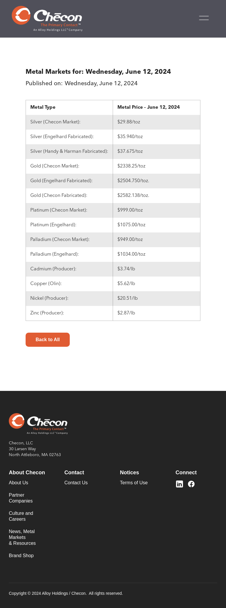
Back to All (48, 339)
